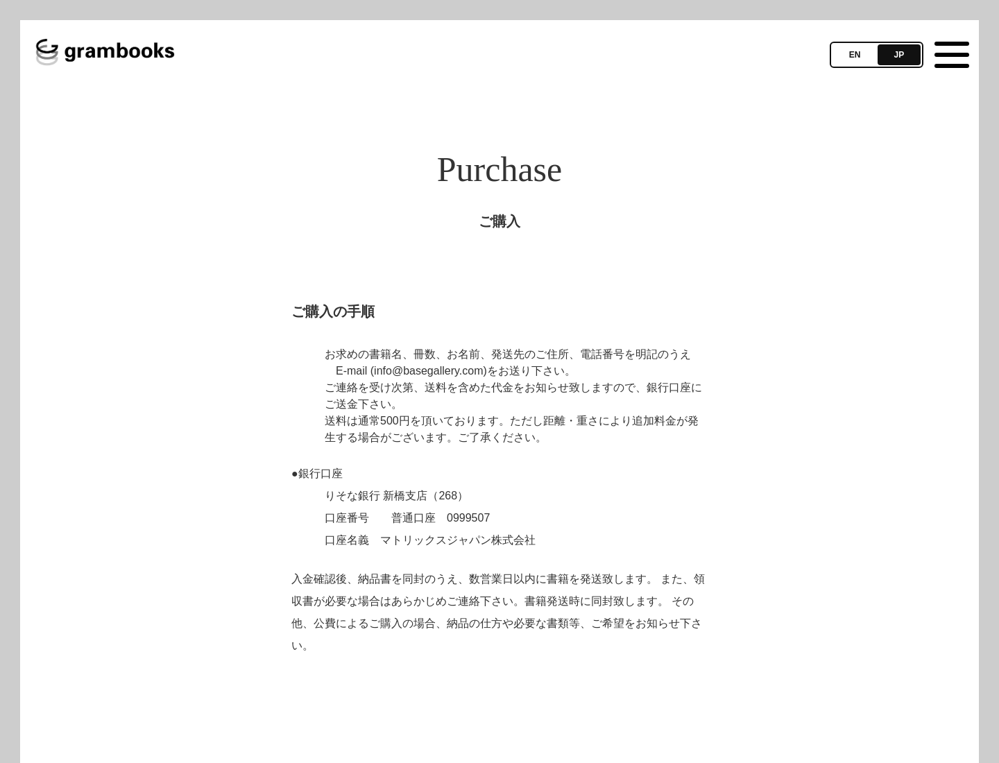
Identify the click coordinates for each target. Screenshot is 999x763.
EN (855, 55)
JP (899, 55)
